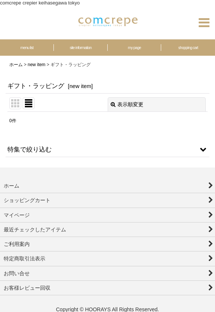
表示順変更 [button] (127, 104)
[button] (203, 23)
